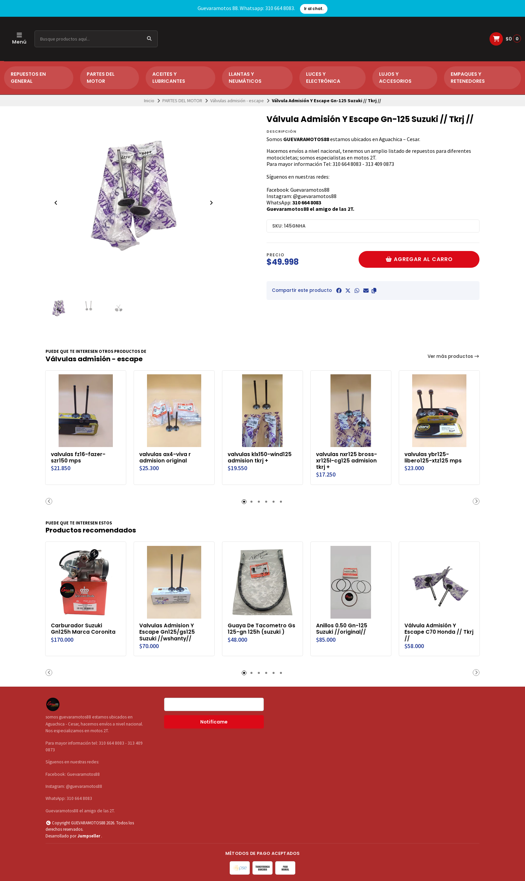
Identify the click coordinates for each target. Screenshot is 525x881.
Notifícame (213, 722)
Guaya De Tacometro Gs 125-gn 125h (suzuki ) (262, 628)
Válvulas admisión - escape (237, 101)
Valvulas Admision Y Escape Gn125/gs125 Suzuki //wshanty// (167, 631)
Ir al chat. (313, 8)
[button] (374, 290)
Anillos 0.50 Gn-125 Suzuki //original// (342, 628)
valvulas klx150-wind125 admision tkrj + (260, 457)
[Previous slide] (56, 203)
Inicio (149, 101)
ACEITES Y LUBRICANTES (168, 78)
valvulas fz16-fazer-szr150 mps (78, 457)
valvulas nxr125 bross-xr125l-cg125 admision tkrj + (347, 460)
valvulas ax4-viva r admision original (166, 457)
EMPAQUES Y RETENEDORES (468, 78)
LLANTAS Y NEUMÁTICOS (245, 78)
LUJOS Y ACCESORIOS (395, 78)
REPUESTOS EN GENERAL (28, 78)
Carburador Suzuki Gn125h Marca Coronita (83, 628)
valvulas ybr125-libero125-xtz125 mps (433, 457)
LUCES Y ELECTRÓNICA (323, 78)
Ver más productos (454, 356)
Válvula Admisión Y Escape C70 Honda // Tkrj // (434, 631)
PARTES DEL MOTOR (101, 78)
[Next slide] (211, 203)
